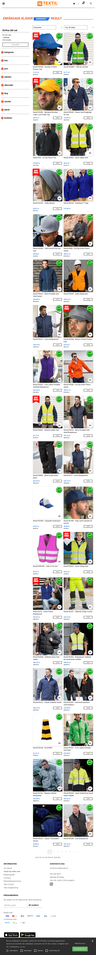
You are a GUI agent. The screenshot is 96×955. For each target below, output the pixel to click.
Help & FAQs (9, 884)
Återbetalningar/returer (12, 881)
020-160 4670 (55, 874)
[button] (74, 3)
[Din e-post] (15, 905)
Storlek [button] (7, 101)
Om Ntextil (8, 868)
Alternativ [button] (8, 85)
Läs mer (22, 947)
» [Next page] (77, 852)
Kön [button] (6, 60)
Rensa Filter (15, 45)
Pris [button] (6, 69)
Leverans (7, 878)
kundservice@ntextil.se (59, 868)
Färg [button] (6, 93)
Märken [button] (7, 77)
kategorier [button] (9, 52)
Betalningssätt (9, 875)
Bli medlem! (34, 905)
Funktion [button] (8, 118)
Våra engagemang (11, 888)
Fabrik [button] (7, 110)
